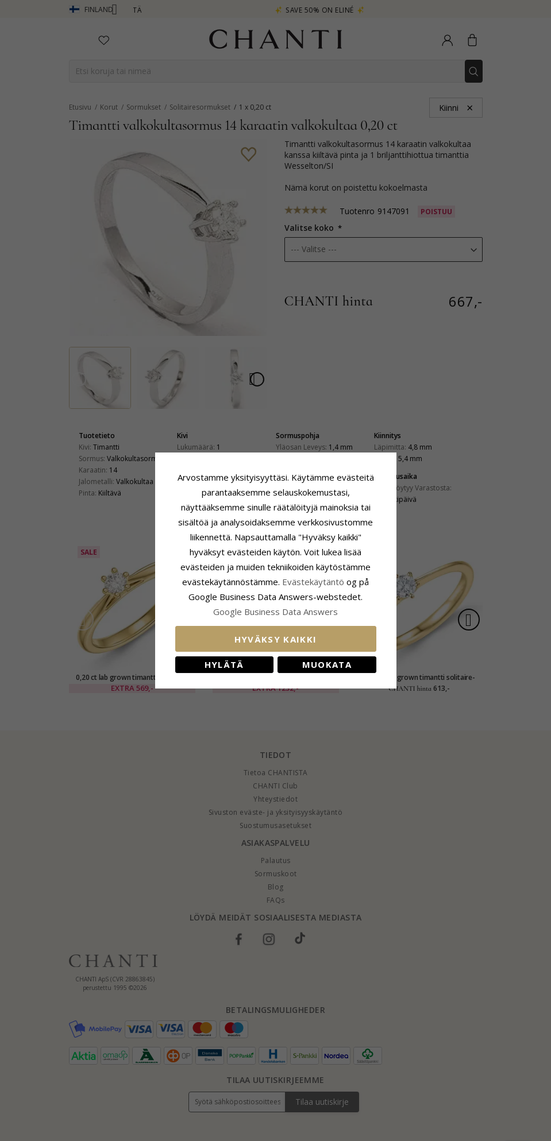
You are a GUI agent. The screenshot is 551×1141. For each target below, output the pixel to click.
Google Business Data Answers (275, 611)
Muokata (327, 664)
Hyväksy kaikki (275, 639)
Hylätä (224, 664)
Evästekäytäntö (313, 581)
